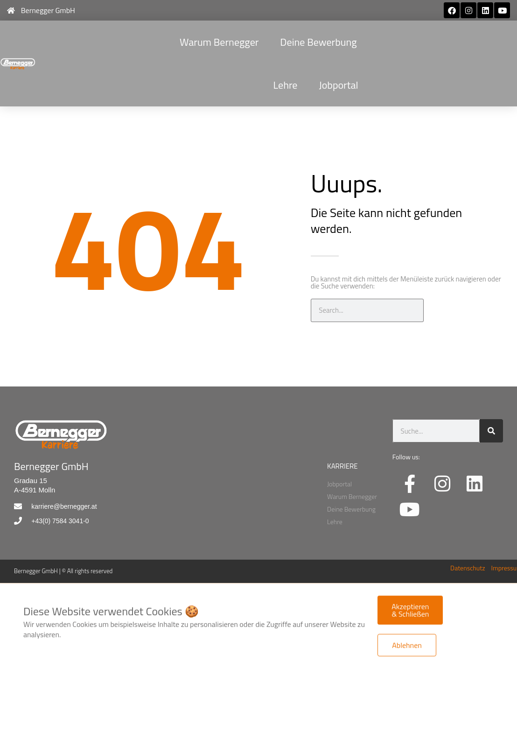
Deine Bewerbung (318, 42)
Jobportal (338, 85)
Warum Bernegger (219, 42)
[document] (258, 623)
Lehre (285, 85)
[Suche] (435, 310)
